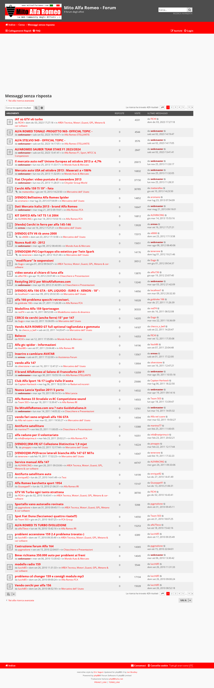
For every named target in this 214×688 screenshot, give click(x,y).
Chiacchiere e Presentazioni (74, 276)
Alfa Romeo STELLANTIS (77, 134)
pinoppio (26, 447)
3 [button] (175, 107)
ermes (21, 227)
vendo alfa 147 (25, 363)
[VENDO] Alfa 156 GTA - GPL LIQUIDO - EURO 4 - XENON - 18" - (57, 290)
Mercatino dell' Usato (78, 191)
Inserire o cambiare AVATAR (35, 354)
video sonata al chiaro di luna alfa (39, 272)
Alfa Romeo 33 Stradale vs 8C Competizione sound (50, 399)
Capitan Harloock (27, 384)
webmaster (24, 134)
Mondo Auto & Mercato (76, 164)
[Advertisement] (99, 63)
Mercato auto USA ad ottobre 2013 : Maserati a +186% (53, 170)
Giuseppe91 (24, 486)
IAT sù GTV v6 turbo (29, 119)
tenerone (27, 255)
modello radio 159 (28, 564)
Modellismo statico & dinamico (74, 312)
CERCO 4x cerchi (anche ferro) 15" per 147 (44, 317)
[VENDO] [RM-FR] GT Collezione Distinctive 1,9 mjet (51, 444)
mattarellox (28, 191)
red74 (21, 312)
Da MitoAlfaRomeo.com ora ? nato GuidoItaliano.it (50, 408)
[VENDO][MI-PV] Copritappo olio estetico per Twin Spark (54, 251)
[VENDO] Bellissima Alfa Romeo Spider (42, 197)
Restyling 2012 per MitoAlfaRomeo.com (43, 281)
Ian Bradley (132, 672)
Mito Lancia (71, 393)
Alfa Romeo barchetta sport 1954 (38, 483)
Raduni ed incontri (79, 384)
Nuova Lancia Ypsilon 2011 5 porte (39, 390)
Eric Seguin (99, 672)
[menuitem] (36, 30)
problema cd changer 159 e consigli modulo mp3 (49, 576)
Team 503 (23, 402)
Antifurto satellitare (29, 426)
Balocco (20, 336)
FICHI (21, 122)
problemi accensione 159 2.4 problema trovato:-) (49, 534)
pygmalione (24, 507)
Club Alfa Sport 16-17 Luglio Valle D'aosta (44, 381)
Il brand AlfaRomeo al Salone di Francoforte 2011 (50, 372)
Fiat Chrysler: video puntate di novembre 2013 (48, 179)
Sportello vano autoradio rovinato (39, 504)
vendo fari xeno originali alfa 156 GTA (41, 417)
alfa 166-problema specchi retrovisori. (42, 299)
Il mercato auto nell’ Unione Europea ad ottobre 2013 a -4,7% (58, 161)
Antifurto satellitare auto (33, 474)
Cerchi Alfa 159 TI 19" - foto (34, 188)
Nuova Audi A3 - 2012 (30, 242)
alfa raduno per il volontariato (36, 435)
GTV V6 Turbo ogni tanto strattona (39, 492)
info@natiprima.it (27, 438)
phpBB (97, 675)
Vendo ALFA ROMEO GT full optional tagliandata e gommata (57, 326)
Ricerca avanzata (182, 13)
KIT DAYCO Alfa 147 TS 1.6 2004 (37, 215)
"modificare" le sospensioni (34, 260)
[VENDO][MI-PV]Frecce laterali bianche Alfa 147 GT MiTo (54, 453)
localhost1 (23, 294)
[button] (162, 107)
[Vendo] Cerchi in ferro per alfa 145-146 (43, 224)
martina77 (23, 429)
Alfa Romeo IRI (66, 348)
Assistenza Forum (67, 357)
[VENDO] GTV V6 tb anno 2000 (36, 233)
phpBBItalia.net (116, 678)
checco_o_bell (29, 330)
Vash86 (22, 348)
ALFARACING (25, 218)
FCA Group (67, 519)
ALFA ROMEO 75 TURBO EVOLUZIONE (40, 525)
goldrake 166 (25, 303)
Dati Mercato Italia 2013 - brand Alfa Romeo (46, 206)
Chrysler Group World (75, 182)
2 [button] (171, 107)
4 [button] (179, 107)
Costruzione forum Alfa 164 (34, 546)
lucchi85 (22, 537)
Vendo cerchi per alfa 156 (33, 585)
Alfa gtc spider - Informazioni (35, 345)
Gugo (21, 264)
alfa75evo (23, 528)
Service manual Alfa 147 (32, 462)
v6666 (25, 236)
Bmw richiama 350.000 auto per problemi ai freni (50, 555)
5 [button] (183, 107)
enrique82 (23, 477)
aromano (23, 200)
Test (64, 477)
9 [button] (189, 107)
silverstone (24, 366)
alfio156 (22, 276)
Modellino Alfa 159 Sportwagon (37, 308)
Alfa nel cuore (25, 420)
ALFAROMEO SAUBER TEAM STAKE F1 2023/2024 (48, 149)
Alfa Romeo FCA (74, 209)
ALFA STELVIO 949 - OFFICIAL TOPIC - (40, 140)
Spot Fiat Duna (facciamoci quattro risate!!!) (46, 516)
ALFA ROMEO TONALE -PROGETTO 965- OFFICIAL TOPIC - (53, 131)
